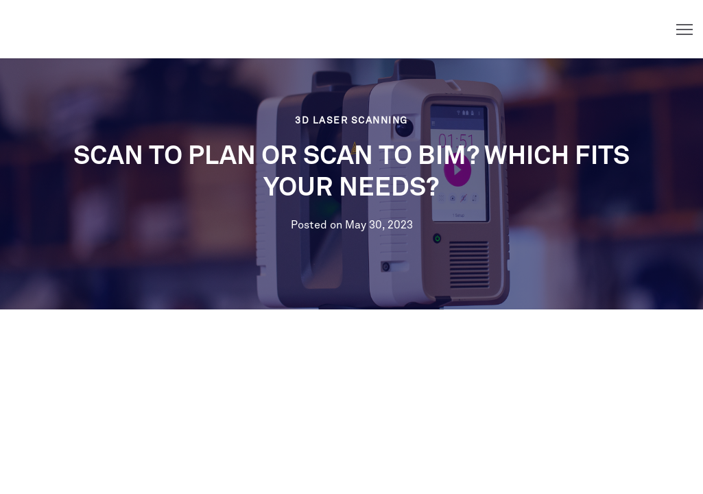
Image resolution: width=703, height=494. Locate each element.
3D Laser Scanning (351, 121)
